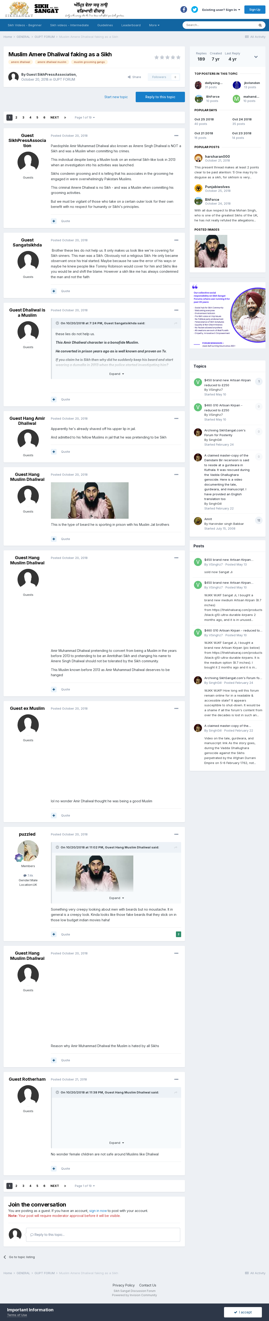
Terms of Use (17, 1315)
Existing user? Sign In (221, 10)
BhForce (213, 96)
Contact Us (147, 1285)
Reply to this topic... (47, 1235)
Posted (69, 135)
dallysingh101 (216, 83)
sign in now (98, 1211)
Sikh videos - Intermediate (69, 25)
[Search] (214, 25)
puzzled (27, 834)
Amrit (208, 519)
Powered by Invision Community (134, 1295)
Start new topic (116, 97)
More (154, 25)
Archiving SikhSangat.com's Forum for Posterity (232, 678)
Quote (65, 221)
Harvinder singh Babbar (226, 524)
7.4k (28, 875)
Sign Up (254, 9)
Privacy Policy (124, 1285)
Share (134, 77)
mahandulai (252, 96)
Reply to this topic (160, 97)
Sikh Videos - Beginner (25, 25)
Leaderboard (131, 25)
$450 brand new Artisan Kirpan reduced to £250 (227, 560)
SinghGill (215, 440)
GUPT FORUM (64, 79)
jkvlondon (252, 83)
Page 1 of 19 (85, 117)
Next (54, 117)
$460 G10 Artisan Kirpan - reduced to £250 (232, 630)
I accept (243, 1312)
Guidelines (105, 25)
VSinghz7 (216, 389)
